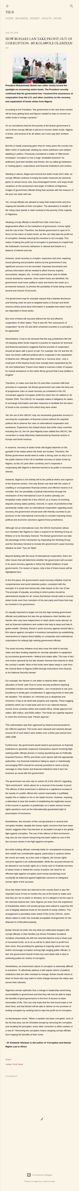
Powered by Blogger (39, 1175)
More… (58, 18)
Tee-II (9, 12)
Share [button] (8, 1059)
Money (35, 18)
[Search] (72, 5)
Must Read (18, 1064)
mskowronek (48, 1181)
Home (9, 18)
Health (47, 18)
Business (21, 18)
